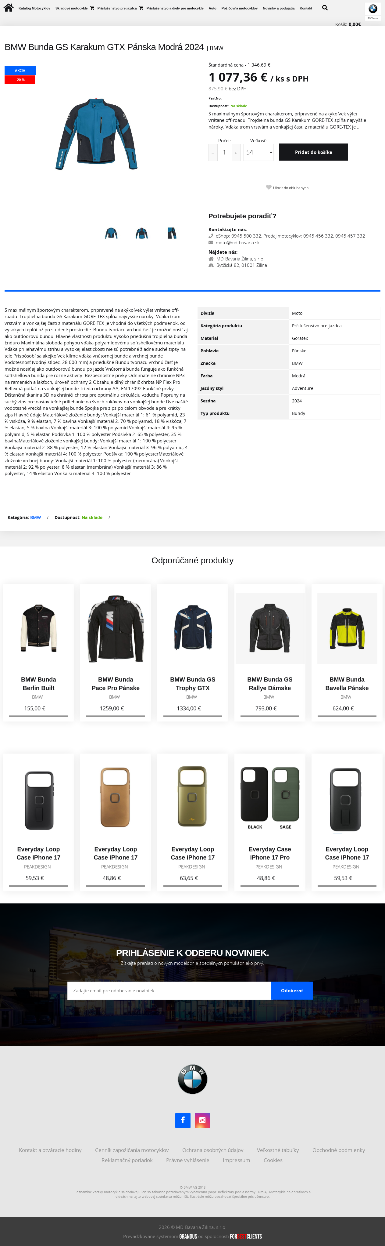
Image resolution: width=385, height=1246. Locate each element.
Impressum (237, 1160)
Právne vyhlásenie (188, 1160)
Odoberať (292, 990)
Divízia (207, 313)
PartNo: (215, 98)
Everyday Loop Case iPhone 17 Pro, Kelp (193, 862)
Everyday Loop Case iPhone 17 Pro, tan (115, 862)
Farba (206, 376)
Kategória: (18, 517)
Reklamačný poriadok (128, 1160)
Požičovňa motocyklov (240, 8)
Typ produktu (215, 413)
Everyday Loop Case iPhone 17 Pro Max (38, 862)
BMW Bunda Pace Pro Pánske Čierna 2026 (116, 692)
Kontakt (306, 8)
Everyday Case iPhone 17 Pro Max (270, 862)
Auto (212, 8)
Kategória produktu (221, 326)
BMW (35, 517)
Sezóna (208, 401)
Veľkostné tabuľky (278, 1149)
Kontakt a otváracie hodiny (51, 1149)
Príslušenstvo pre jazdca (117, 8)
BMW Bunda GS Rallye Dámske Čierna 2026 (269, 692)
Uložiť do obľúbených (290, 188)
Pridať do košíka (313, 152)
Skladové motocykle (71, 8)
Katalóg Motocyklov (34, 8)
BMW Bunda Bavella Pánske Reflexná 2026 (347, 692)
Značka (208, 363)
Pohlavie (210, 351)
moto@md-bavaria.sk (234, 242)
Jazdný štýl (212, 388)
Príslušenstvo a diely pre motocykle (175, 8)
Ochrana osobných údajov (213, 1149)
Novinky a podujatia (278, 8)
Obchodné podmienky (339, 1149)
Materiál (209, 338)
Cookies (274, 1160)
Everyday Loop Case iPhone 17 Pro (347, 862)
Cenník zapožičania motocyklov (132, 1149)
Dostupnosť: (219, 106)
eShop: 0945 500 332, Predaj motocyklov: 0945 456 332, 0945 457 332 (287, 236)
